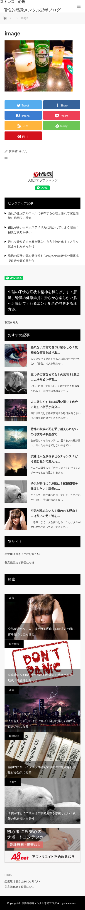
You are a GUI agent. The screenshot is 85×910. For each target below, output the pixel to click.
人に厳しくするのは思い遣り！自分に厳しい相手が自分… (54, 404)
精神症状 (14, 644)
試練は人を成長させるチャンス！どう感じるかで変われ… (54, 459)
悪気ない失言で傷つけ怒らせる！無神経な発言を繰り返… (54, 350)
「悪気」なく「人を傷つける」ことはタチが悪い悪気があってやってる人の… (55, 524)
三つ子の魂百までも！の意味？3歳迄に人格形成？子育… (55, 377)
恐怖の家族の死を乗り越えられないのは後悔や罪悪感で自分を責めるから (43, 258)
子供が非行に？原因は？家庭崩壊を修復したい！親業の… (54, 486)
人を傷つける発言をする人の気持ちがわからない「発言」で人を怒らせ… (55, 361)
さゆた (23, 151)
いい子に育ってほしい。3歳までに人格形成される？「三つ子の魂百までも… (55, 388)
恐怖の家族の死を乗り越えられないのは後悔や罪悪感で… (54, 431)
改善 (11, 597)
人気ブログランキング (42, 180)
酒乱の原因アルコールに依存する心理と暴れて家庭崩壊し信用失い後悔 (43, 216)
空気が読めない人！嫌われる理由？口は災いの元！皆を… (54, 513)
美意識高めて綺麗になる (19, 562)
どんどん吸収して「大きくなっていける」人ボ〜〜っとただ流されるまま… (55, 470)
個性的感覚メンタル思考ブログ (32, 10)
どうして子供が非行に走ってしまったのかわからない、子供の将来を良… (55, 497)
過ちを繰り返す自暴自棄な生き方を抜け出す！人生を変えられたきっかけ (43, 244)
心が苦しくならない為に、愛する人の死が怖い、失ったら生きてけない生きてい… (55, 443)
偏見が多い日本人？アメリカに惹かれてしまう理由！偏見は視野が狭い (43, 230)
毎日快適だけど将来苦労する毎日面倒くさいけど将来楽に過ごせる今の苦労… (55, 415)
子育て (13, 782)
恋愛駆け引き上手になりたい (22, 554)
